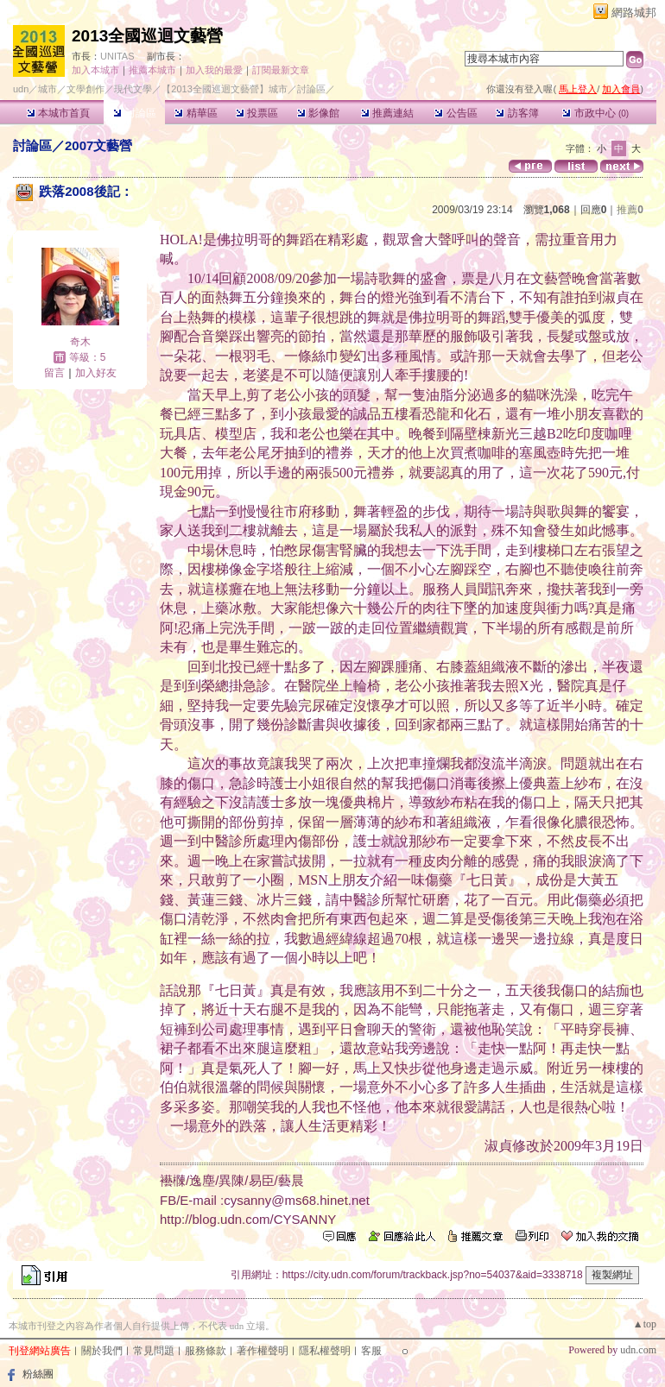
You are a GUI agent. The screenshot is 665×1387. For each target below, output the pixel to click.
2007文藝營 (98, 145)
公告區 (455, 113)
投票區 (257, 113)
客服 (371, 1351)
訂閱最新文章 (280, 70)
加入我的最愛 (214, 70)
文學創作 (85, 89)
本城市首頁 (58, 113)
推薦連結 (387, 113)
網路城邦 (633, 12)
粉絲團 (38, 1374)
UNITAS (117, 56)
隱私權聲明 (325, 1351)
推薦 (630, 210)
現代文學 (133, 89)
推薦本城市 (152, 70)
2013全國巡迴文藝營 (147, 36)
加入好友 (96, 373)
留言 (54, 373)
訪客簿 (517, 113)
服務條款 (205, 1351)
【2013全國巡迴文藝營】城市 (224, 89)
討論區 (134, 113)
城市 (47, 89)
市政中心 (595, 113)
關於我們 (102, 1351)
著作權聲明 (262, 1351)
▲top (644, 1324)
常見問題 (153, 1351)
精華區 (195, 113)
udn (20, 89)
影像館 (318, 113)
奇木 (80, 342)
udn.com (638, 1350)
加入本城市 (95, 70)
